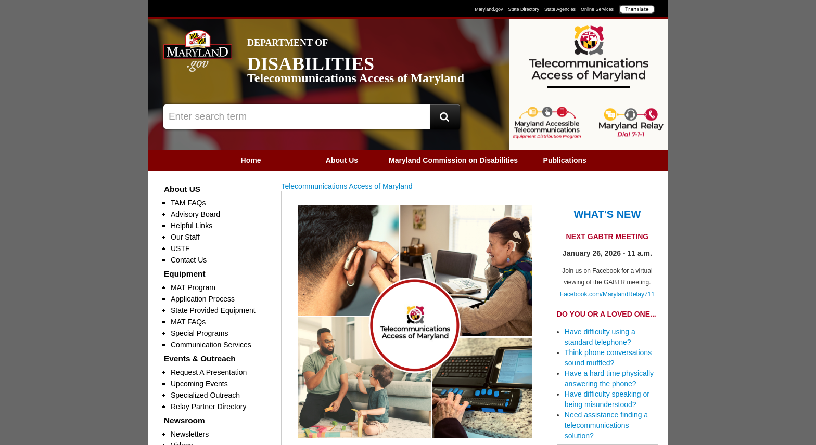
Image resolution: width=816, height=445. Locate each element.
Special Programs (199, 333)
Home (251, 160)
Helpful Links (191, 225)
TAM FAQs (188, 203)
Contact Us (189, 260)
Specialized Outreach (205, 395)
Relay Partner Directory (209, 406)
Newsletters (190, 434)
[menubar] (408, 160)
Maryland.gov (489, 9)
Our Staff (185, 237)
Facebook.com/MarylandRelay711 (607, 294)
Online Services (597, 9)
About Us (342, 160)
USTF (180, 248)
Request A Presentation (209, 372)
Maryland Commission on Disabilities (453, 160)
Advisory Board (195, 214)
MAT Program (193, 287)
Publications (564, 160)
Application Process (203, 299)
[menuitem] (251, 160)
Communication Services (211, 345)
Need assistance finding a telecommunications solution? (606, 425)
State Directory (523, 9)
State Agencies (560, 9)
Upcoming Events (199, 383)
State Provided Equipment (213, 310)
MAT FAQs (188, 322)
